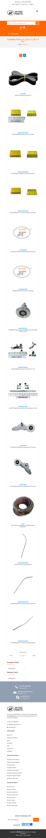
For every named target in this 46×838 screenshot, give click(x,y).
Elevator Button (11, 797)
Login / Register (16, 4)
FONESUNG (23, 833)
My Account (24, 4)
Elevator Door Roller (12, 805)
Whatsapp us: (23, 2)
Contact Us (10, 748)
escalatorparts (25, 696)
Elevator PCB (10, 786)
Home (20, 44)
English (32, 4)
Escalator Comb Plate (12, 770)
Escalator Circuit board (13, 759)
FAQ (8, 746)
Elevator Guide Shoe (12, 792)
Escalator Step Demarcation (14, 773)
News (8, 740)
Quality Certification (12, 737)
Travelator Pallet (11, 767)
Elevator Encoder (11, 803)
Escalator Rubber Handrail (14, 775)
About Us (9, 735)
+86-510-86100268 (25, 686)
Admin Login (19, 835)
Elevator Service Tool (12, 795)
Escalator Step (11, 765)
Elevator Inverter (11, 789)
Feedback (9, 751)
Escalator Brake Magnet (13, 762)
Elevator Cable (11, 800)
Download (9, 743)
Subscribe (36, 819)
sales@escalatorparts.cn (25, 691)
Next (35, 655)
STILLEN (28, 835)
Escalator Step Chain (12, 778)
